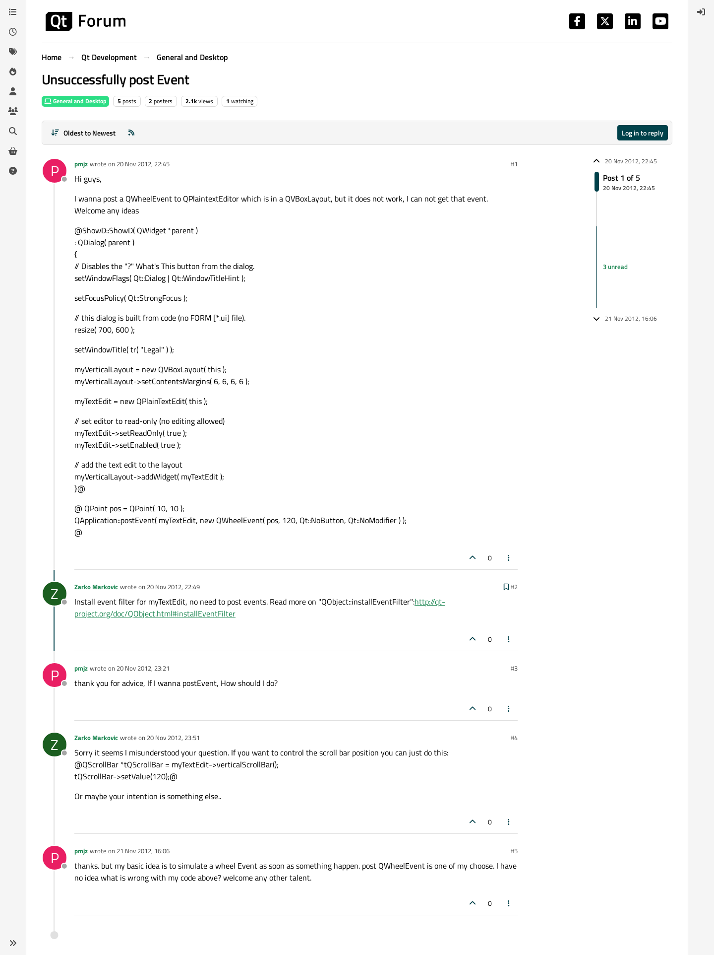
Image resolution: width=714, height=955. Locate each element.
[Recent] (13, 32)
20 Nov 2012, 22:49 (173, 587)
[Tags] (13, 52)
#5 (514, 851)
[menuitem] (701, 12)
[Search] (13, 131)
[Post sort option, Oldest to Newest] (83, 132)
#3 (514, 668)
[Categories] (13, 12)
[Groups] (13, 111)
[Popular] (13, 71)
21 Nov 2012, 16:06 (143, 851)
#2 (514, 587)
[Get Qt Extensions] (13, 151)
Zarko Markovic (96, 587)
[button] (13, 943)
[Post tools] (509, 557)
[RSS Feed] (131, 132)
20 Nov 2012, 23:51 (173, 738)
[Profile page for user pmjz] (54, 171)
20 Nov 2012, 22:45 (143, 164)
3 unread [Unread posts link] (615, 267)
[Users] (13, 91)
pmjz (81, 164)
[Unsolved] (13, 171)
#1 (514, 164)
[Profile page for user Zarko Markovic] (54, 594)
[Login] (701, 12)
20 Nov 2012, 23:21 (143, 668)
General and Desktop (75, 101)
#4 (514, 738)
